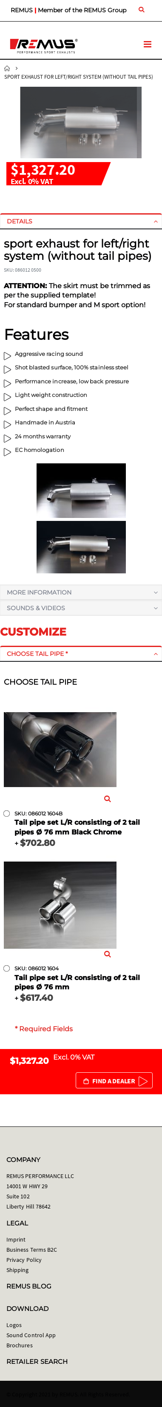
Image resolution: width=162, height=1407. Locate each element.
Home (7, 68)
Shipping (17, 1270)
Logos (14, 1325)
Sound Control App (31, 1335)
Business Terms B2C (31, 1249)
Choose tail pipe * (37, 654)
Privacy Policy (24, 1260)
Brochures (19, 1345)
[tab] (81, 221)
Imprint (16, 1239)
